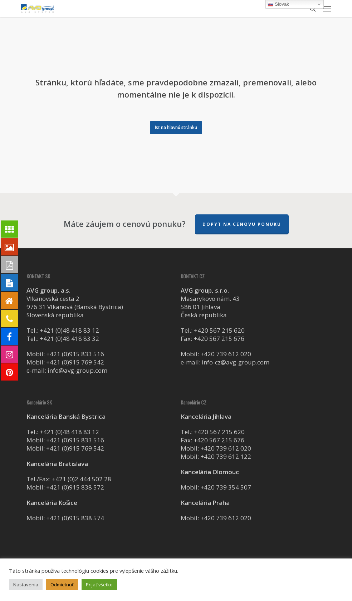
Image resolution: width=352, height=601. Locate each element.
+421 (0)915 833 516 (75, 354)
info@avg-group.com (77, 370)
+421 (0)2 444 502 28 (81, 479)
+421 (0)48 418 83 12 (69, 330)
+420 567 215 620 (219, 330)
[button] (327, 8)
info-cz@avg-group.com (235, 362)
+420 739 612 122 (225, 456)
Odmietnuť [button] (62, 584)
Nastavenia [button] (25, 584)
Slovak (278, 4)
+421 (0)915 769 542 (75, 362)
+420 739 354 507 (225, 487)
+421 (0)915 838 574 (75, 518)
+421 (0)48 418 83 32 (69, 338)
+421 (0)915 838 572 (75, 487)
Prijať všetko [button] (99, 584)
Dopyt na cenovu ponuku (241, 224)
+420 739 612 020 (225, 354)
